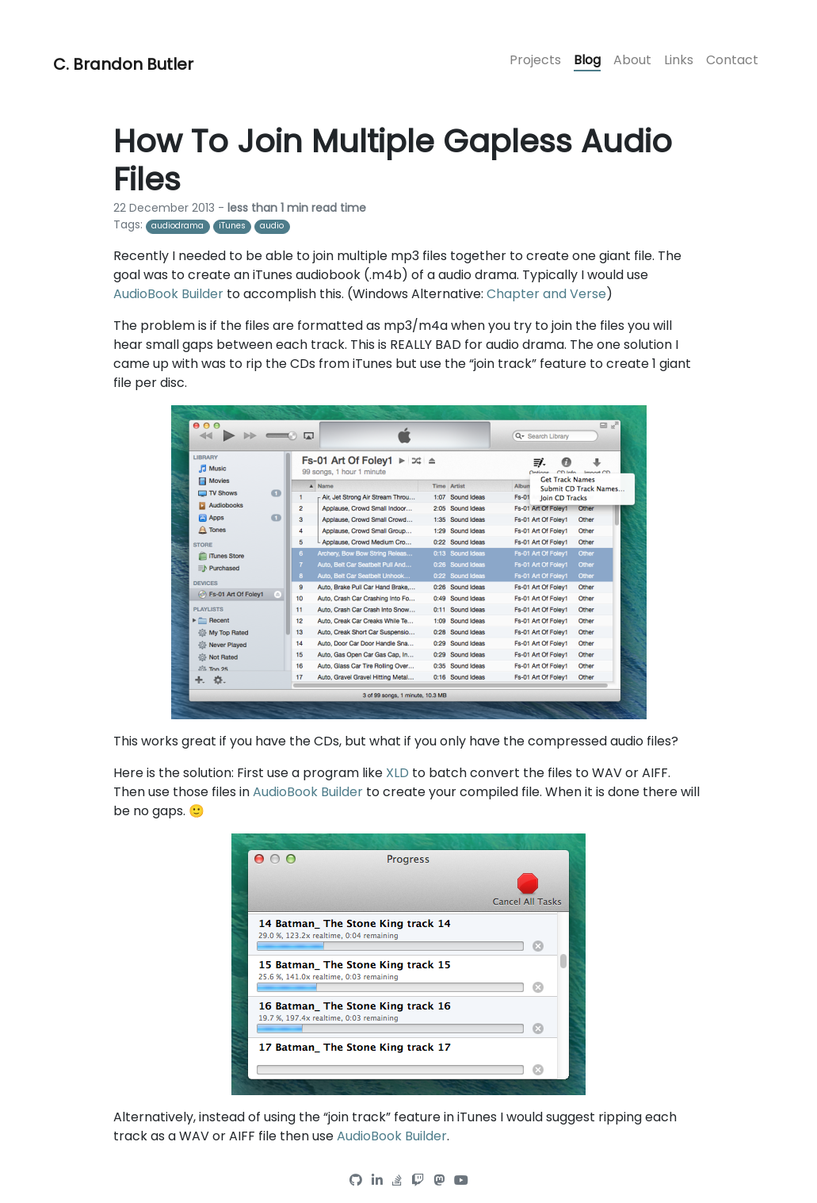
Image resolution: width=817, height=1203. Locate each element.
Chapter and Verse (546, 294)
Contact (732, 60)
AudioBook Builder (168, 294)
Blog (587, 60)
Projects (535, 60)
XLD (397, 773)
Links (678, 60)
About (632, 60)
